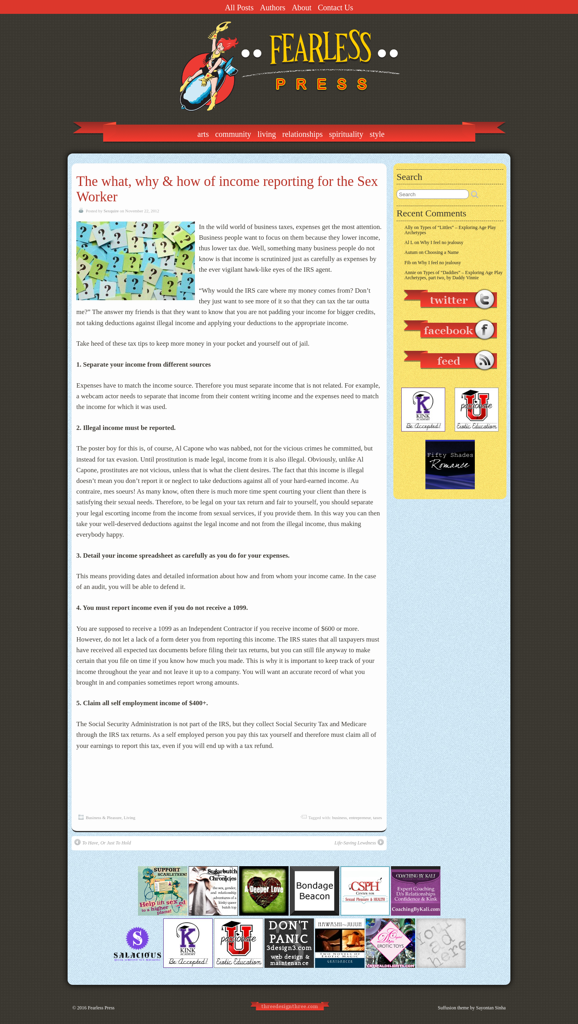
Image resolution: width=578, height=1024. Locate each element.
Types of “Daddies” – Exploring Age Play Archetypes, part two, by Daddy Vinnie (453, 275)
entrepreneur (360, 817)
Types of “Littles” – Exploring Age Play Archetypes (450, 230)
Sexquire (111, 210)
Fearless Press (101, 1008)
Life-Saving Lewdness (359, 842)
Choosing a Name (442, 252)
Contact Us (335, 7)
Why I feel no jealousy (441, 242)
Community (233, 134)
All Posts (239, 7)
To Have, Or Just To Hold (102, 842)
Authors (272, 7)
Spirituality (346, 134)
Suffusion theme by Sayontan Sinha (472, 1008)
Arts (203, 134)
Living (266, 134)
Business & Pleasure (103, 817)
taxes (377, 817)
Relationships (302, 134)
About (302, 7)
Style (377, 134)
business (339, 817)
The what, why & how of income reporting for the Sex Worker (227, 189)
